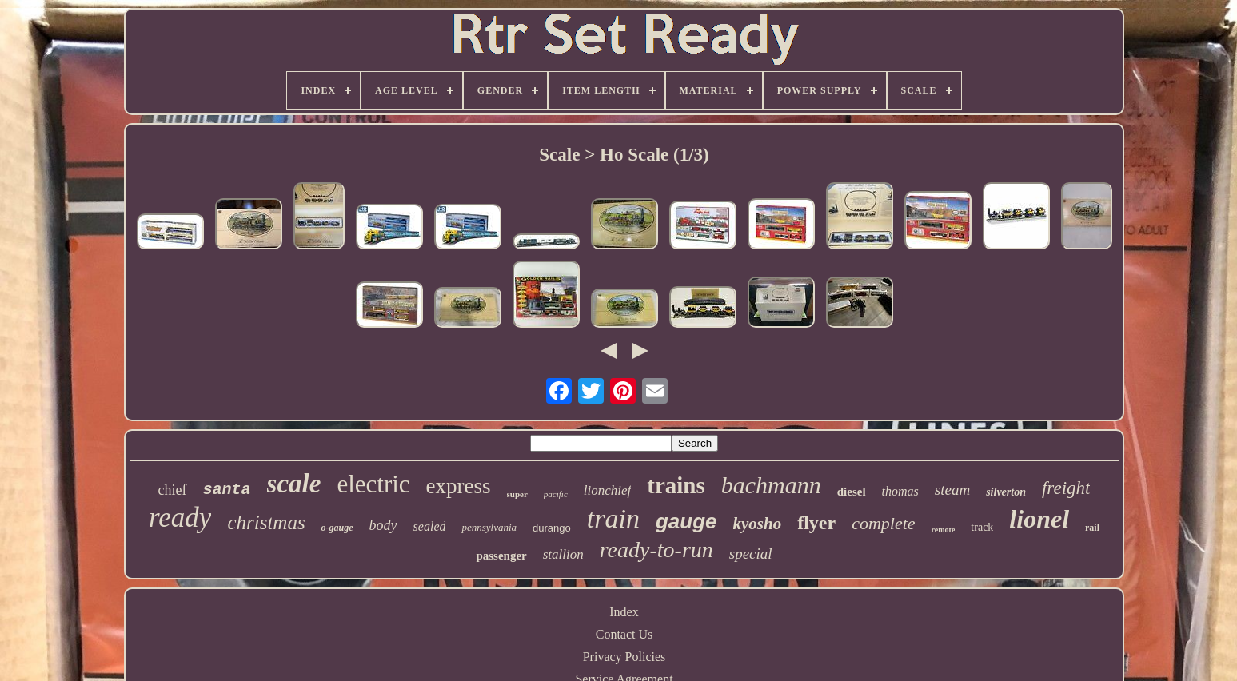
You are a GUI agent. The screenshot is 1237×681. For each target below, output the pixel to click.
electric (373, 484)
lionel (1039, 518)
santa (227, 489)
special (750, 553)
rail (1092, 527)
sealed (429, 526)
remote (944, 529)
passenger (501, 555)
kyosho (757, 523)
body (383, 525)
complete (883, 523)
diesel (851, 491)
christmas (266, 522)
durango (552, 528)
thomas (900, 491)
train (613, 518)
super (517, 494)
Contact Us (624, 634)
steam (952, 489)
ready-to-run (656, 549)
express (458, 486)
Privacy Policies (624, 656)
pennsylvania (489, 527)
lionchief (607, 490)
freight (1066, 488)
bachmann (771, 485)
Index (623, 612)
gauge (686, 521)
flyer (816, 522)
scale (294, 483)
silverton (1006, 492)
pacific (556, 494)
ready (180, 517)
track (982, 527)
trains (676, 485)
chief (172, 490)
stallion (563, 554)
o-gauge (337, 527)
